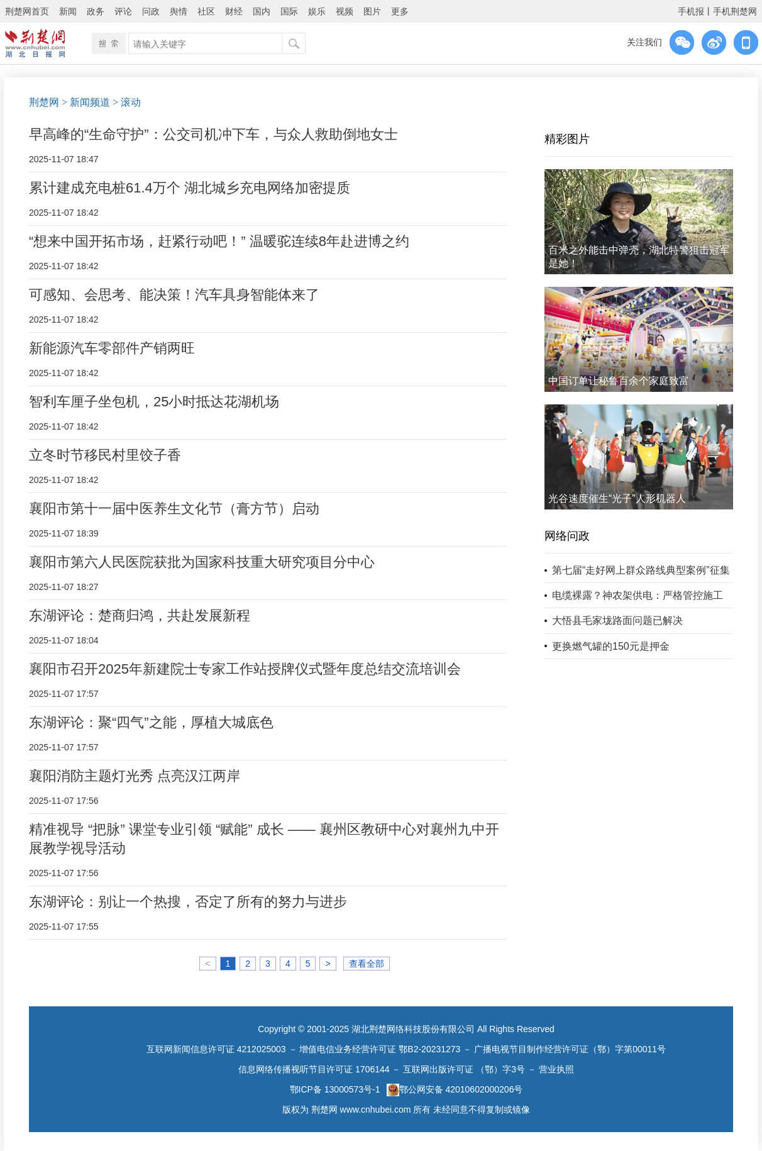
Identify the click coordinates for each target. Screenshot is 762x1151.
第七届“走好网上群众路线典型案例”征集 (641, 570)
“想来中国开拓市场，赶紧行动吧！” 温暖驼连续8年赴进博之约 (219, 241)
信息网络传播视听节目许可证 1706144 (313, 1069)
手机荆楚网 (735, 11)
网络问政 (567, 536)
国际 (289, 11)
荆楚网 (44, 102)
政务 (95, 11)
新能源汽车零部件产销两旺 (112, 348)
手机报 (691, 11)
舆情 (178, 11)
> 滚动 (127, 102)
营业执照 (556, 1069)
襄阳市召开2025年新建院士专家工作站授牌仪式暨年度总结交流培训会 (245, 669)
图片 (372, 11)
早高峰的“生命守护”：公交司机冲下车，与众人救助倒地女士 (213, 134)
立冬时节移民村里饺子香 (105, 455)
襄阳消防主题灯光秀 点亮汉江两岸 (134, 776)
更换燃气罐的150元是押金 (611, 646)
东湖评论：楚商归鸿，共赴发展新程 (139, 615)
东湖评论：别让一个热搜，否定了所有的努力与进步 (188, 901)
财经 (234, 11)
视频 (344, 11)
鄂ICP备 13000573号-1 (335, 1089)
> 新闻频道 (86, 102)
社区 (206, 11)
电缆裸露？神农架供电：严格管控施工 (637, 595)
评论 (123, 11)
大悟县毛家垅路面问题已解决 (617, 620)
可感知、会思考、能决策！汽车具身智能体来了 (174, 295)
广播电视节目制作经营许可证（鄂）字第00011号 (570, 1049)
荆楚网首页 (27, 11)
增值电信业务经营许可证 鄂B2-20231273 (379, 1049)
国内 (261, 11)
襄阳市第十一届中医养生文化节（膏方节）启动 (174, 508)
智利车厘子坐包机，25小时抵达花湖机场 (154, 401)
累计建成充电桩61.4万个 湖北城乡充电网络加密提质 (189, 188)
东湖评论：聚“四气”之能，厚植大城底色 (151, 722)
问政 (151, 11)
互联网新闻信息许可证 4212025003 (216, 1049)
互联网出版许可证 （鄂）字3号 (464, 1069)
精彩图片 (567, 139)
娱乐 (317, 11)
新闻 (68, 11)
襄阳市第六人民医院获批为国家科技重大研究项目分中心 (202, 562)
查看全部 (366, 964)
